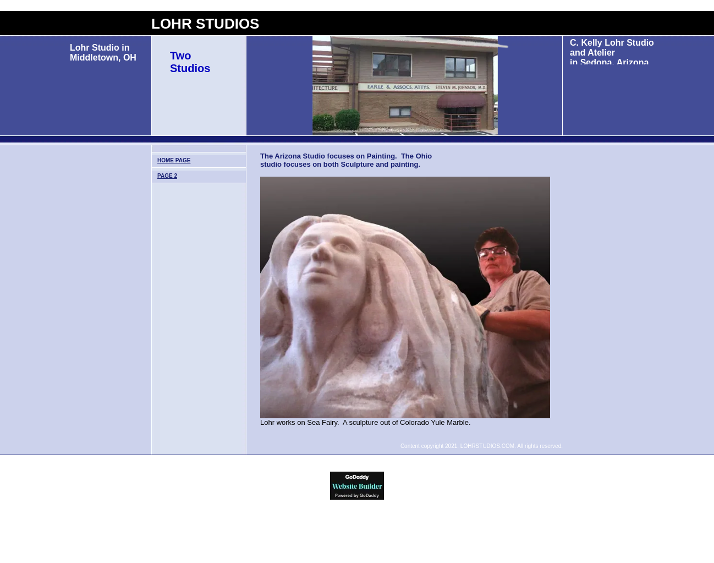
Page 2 (167, 176)
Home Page (173, 160)
